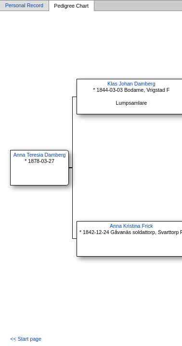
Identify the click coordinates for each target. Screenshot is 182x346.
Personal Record (24, 6)
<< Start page (25, 339)
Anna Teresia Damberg (39, 155)
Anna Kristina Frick (131, 226)
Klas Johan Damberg (131, 83)
